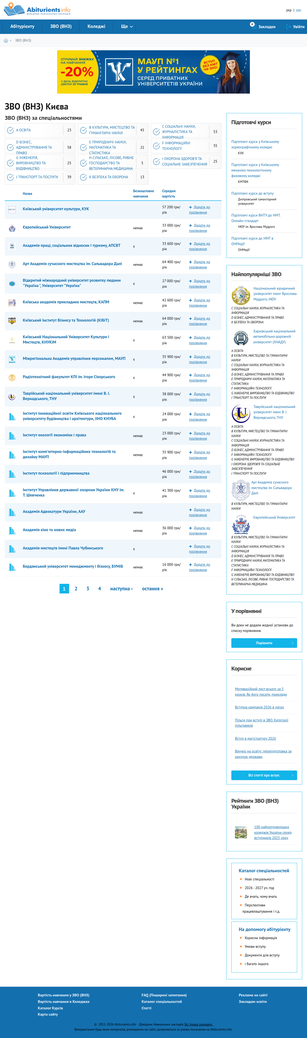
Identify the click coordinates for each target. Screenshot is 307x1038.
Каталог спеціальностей (264, 870)
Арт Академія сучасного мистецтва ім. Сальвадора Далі (72, 263)
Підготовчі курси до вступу (252, 193)
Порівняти (264, 643)
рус (298, 10)
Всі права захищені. (199, 1024)
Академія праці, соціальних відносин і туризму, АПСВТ (71, 245)
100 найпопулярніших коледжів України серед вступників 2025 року (273, 832)
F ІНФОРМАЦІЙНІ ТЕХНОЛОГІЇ (176, 146)
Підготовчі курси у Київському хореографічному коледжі (255, 144)
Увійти (299, 26)
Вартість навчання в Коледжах (64, 1001)
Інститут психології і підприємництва (56, 473)
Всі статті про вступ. (264, 775)
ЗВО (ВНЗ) (61, 26)
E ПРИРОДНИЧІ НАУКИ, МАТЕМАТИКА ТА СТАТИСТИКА (108, 147)
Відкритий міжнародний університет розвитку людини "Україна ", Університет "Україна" (72, 283)
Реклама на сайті (253, 995)
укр (289, 10)
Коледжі (96, 26)
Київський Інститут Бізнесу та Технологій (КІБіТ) (66, 320)
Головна (7, 40)
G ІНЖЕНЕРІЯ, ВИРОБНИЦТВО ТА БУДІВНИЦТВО (31, 163)
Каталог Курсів (50, 1008)
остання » (152, 588)
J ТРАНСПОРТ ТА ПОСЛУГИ (37, 177)
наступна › (121, 588)
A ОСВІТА (23, 130)
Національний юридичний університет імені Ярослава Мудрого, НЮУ (275, 293)
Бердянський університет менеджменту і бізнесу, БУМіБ (73, 566)
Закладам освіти (253, 1001)
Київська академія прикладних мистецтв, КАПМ (66, 302)
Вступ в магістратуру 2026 (255, 738)
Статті (147, 1008)
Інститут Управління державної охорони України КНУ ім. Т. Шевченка (73, 492)
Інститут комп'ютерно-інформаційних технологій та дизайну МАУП (69, 454)
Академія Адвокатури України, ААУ (54, 511)
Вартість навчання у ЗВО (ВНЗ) (63, 995)
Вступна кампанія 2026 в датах (259, 707)
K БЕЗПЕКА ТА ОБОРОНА (108, 177)
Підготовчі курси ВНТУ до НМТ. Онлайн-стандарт (255, 218)
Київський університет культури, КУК (56, 208)
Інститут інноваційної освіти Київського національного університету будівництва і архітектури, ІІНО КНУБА (72, 416)
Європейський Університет (47, 227)
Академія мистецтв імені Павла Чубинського (63, 548)
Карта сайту (48, 1014)
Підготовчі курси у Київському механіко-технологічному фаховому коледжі (255, 170)
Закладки (267, 26)
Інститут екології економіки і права (54, 435)
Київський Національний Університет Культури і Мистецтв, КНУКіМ (66, 339)
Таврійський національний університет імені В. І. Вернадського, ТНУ (66, 396)
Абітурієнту (22, 26)
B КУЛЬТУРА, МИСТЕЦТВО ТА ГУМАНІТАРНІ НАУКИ (112, 130)
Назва (27, 193)
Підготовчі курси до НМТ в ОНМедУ (252, 241)
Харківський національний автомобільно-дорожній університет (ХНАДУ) (274, 336)
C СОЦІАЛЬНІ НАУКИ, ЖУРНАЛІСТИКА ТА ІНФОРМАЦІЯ (179, 132)
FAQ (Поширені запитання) (164, 995)
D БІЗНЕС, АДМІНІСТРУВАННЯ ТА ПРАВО (34, 147)
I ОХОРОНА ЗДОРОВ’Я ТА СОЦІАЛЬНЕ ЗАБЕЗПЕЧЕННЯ (184, 161)
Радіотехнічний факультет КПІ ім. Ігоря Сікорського (69, 376)
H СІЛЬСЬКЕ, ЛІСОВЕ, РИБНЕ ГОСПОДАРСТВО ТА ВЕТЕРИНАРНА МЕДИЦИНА (111, 163)
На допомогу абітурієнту (264, 929)
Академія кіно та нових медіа (49, 529)
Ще (124, 26)
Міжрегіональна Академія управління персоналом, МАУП (74, 358)
